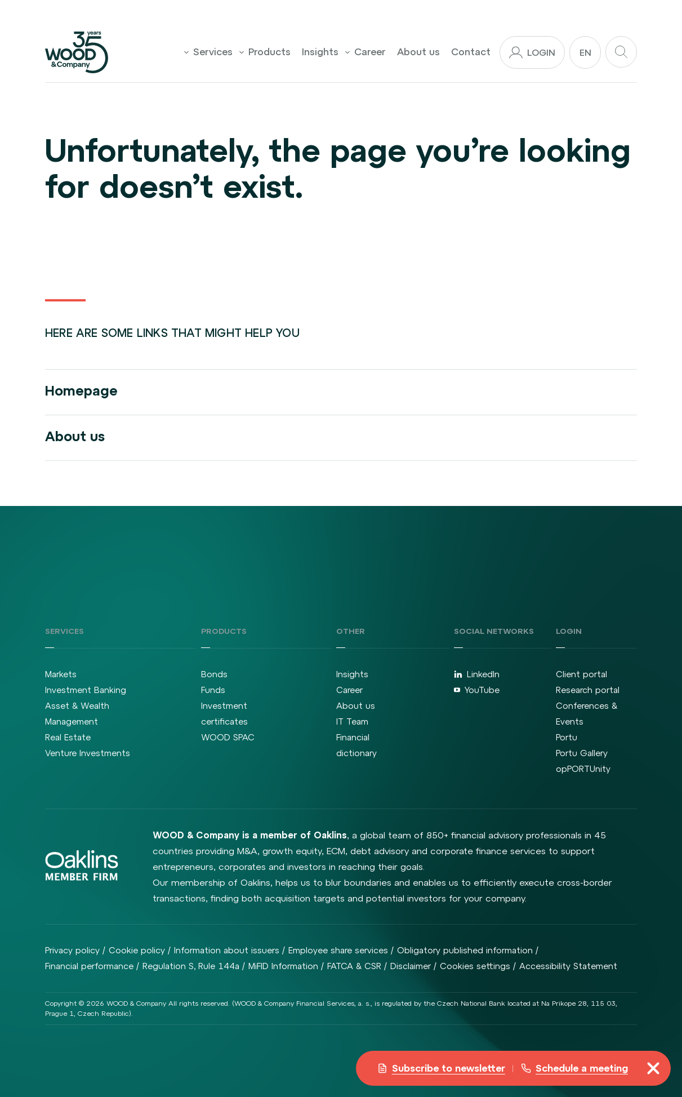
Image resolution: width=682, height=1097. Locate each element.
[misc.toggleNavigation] (653, 1068)
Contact (471, 51)
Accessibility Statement (568, 966)
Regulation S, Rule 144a (190, 966)
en (585, 52)
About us (418, 51)
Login (532, 52)
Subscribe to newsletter (441, 1068)
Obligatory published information (465, 950)
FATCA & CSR (354, 966)
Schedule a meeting (574, 1068)
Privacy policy (72, 950)
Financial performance (89, 966)
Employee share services (338, 950)
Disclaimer (410, 966)
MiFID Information (283, 966)
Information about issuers (226, 950)
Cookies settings (475, 966)
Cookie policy (137, 950)
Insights (320, 51)
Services (208, 51)
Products (265, 51)
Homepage (81, 390)
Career (365, 51)
